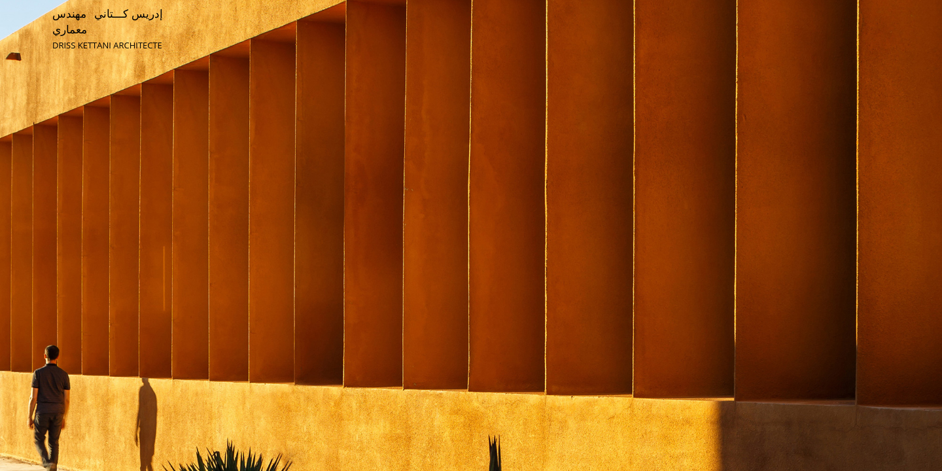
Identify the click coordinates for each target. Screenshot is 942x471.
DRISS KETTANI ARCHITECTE (107, 45)
